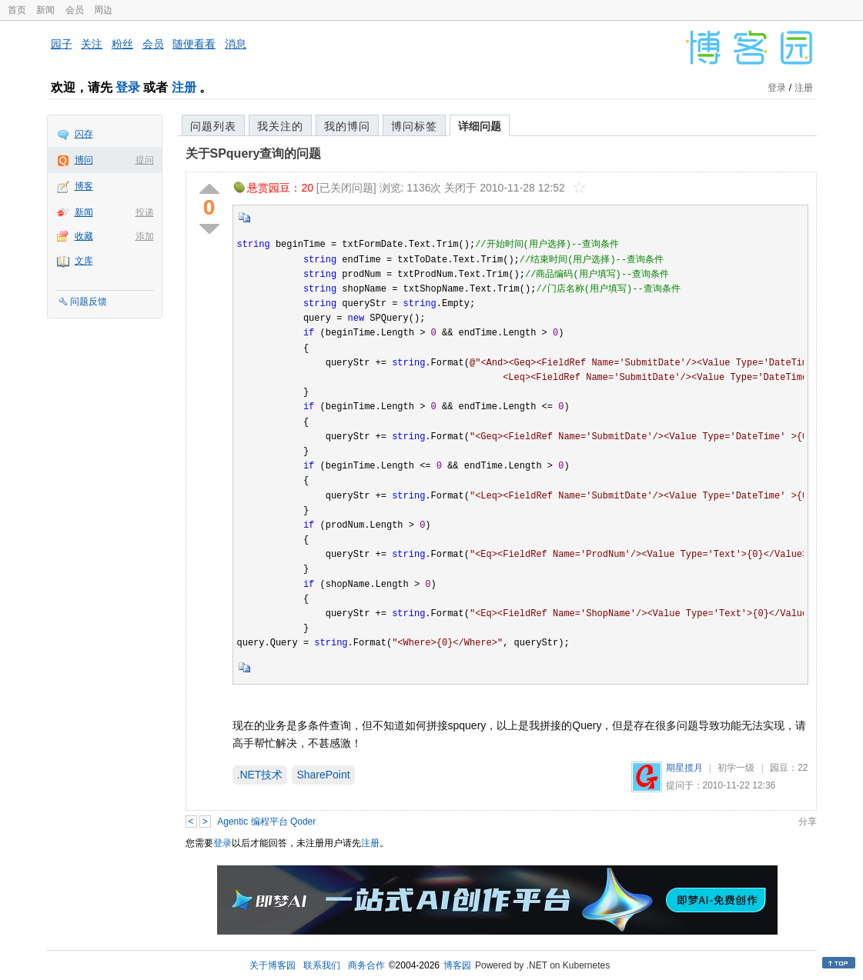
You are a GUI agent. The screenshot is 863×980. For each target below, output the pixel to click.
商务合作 (366, 965)
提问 (144, 160)
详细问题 (479, 126)
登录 (127, 87)
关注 (91, 44)
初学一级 (735, 767)
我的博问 (347, 126)
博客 (84, 186)
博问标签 (414, 126)
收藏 (84, 236)
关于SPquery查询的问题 (254, 153)
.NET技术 (260, 774)
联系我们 (321, 965)
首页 (17, 10)
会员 (74, 10)
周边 (103, 10)
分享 (807, 821)
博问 (84, 160)
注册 (184, 87)
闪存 (84, 133)
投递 (144, 212)
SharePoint (323, 774)
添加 (144, 236)
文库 (84, 260)
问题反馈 (88, 301)
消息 (235, 44)
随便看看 (194, 44)
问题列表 (213, 126)
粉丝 (122, 44)
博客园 (457, 965)
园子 (61, 44)
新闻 (45, 10)
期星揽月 (684, 767)
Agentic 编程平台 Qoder (266, 821)
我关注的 (280, 126)
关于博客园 (272, 965)
